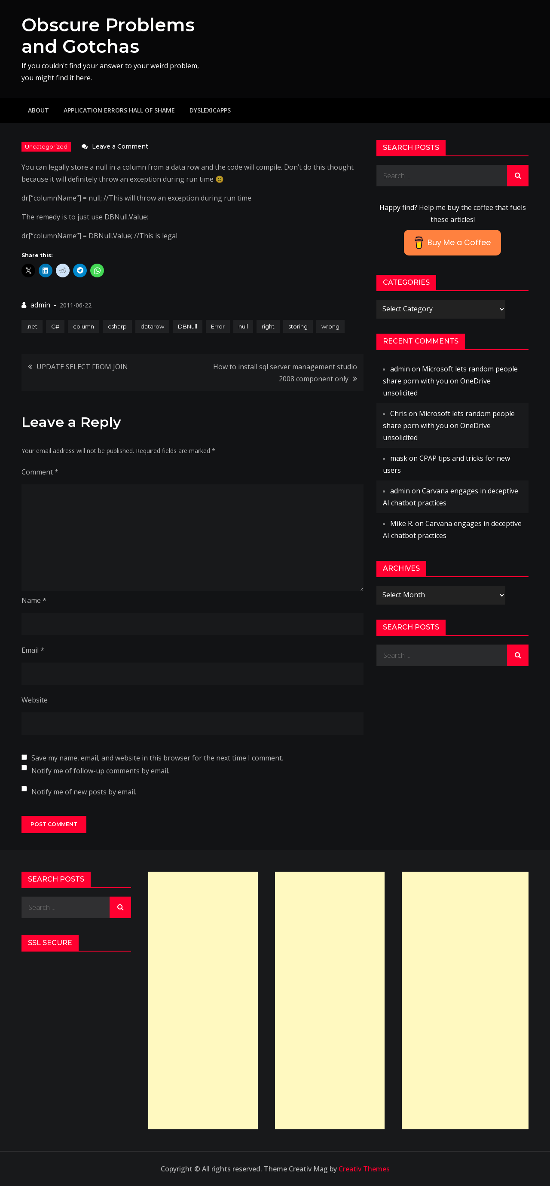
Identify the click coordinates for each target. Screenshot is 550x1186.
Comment (39, 472)
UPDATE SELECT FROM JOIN (82, 366)
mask (398, 458)
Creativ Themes (364, 1169)
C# (55, 326)
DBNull (187, 326)
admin (40, 305)
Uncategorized (46, 146)
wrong (330, 326)
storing (298, 326)
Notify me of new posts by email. (83, 792)
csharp (117, 326)
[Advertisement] (203, 1000)
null (243, 326)
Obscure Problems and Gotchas (108, 36)
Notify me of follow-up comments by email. (100, 770)
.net (32, 326)
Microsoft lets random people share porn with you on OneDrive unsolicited (450, 381)
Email (32, 650)
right (268, 326)
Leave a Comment (120, 146)
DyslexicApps (210, 110)
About (38, 110)
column (83, 326)
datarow (152, 326)
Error (218, 326)
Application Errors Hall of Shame (119, 110)
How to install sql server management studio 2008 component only (285, 372)
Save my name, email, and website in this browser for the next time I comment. (157, 757)
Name (33, 600)
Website (34, 700)
